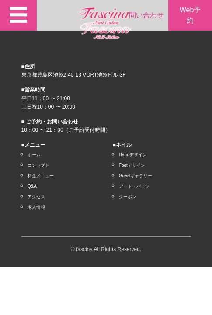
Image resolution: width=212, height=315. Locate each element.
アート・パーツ (134, 186)
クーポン (127, 196)
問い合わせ (146, 15)
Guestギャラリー (136, 175)
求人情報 (36, 207)
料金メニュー (41, 175)
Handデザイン (133, 154)
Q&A (32, 186)
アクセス (36, 196)
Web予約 (190, 15)
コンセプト (38, 165)
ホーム (34, 154)
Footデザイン (132, 165)
